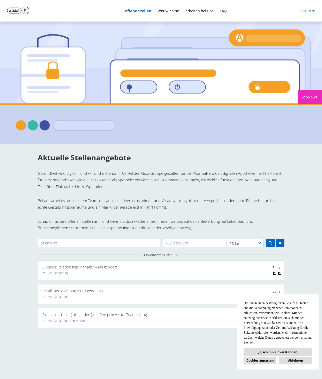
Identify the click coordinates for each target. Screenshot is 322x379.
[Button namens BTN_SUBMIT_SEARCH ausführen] (270, 243)
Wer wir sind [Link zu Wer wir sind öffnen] (168, 10)
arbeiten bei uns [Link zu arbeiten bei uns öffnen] (199, 10)
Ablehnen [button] (295, 360)
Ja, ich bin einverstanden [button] (278, 352)
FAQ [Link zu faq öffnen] (223, 10)
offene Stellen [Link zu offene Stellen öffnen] (138, 10)
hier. (251, 342)
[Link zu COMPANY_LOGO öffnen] (18, 11)
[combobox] (245, 243)
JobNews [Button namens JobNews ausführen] (309, 97)
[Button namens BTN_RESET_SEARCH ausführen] (280, 243)
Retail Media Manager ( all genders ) (73, 290)
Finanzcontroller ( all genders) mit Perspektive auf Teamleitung (95, 314)
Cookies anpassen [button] (260, 360)
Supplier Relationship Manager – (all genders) (80, 267)
